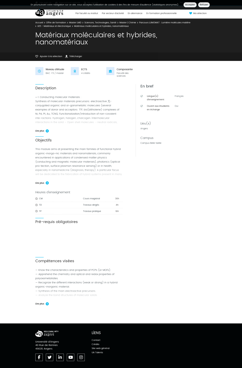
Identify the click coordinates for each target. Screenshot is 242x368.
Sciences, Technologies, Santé (100, 22)
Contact (96, 340)
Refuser (204, 4)
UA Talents (97, 352)
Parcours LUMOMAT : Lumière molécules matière (164, 22)
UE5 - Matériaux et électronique (54, 26)
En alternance (135, 13)
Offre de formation (56, 22)
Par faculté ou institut (86, 13)
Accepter (190, 4)
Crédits (95, 344)
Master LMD (75, 22)
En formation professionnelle (161, 13)
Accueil (39, 22)
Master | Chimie (127, 22)
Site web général (100, 348)
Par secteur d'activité (113, 13)
